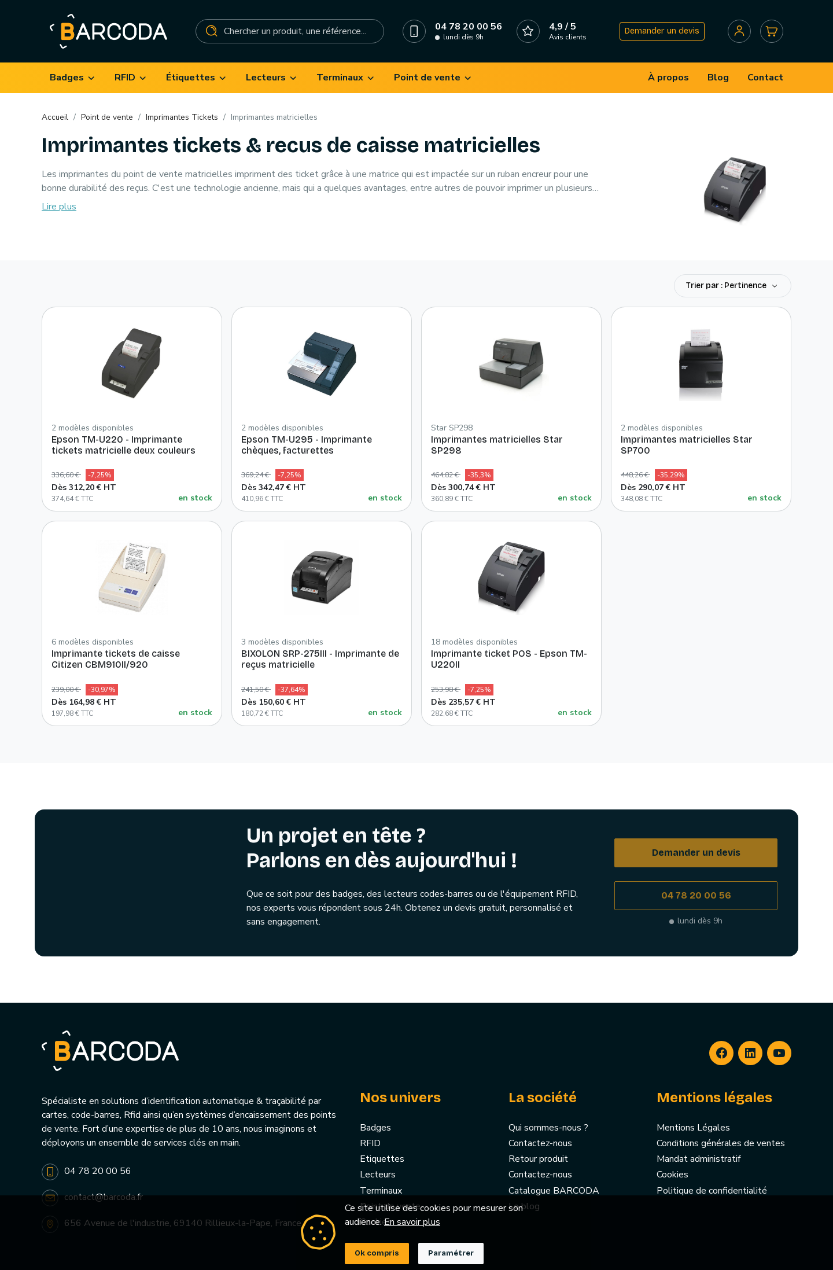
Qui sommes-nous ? (548, 1127)
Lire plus (59, 206)
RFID (370, 1143)
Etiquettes (382, 1159)
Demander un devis (662, 31)
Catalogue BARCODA (553, 1190)
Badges (375, 1127)
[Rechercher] (290, 31)
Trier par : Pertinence (727, 285)
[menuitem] (72, 77)
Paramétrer (451, 1253)
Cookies (672, 1174)
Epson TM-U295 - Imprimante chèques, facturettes (306, 445)
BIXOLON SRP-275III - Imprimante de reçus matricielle (320, 659)
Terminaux (381, 1190)
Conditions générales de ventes (721, 1143)
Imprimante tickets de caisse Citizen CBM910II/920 (115, 659)
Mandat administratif (698, 1159)
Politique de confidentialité (712, 1190)
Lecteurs (378, 1174)
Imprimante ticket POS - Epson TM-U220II (509, 659)
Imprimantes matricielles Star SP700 (687, 445)
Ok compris (377, 1253)
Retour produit (538, 1159)
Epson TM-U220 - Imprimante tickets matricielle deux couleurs (123, 445)
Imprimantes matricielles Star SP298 (497, 445)
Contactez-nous (540, 1143)
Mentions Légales (693, 1127)
